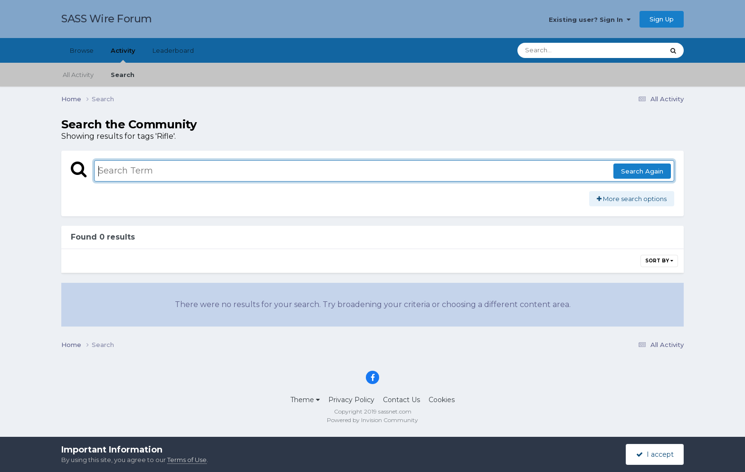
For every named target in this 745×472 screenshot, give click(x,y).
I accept (655, 454)
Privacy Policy (351, 399)
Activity (123, 55)
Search (122, 74)
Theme (305, 399)
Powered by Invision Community (372, 420)
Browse (82, 50)
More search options (632, 198)
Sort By (659, 261)
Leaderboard (173, 50)
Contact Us (401, 399)
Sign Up (661, 19)
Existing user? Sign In (589, 19)
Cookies (442, 399)
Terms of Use (187, 459)
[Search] (564, 50)
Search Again (642, 171)
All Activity (78, 74)
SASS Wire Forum (106, 18)
